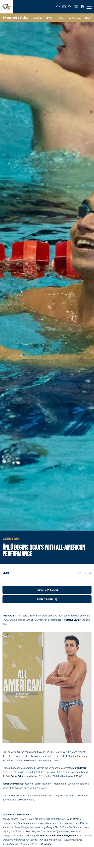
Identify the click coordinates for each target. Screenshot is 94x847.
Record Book (74, 17)
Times (60, 17)
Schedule (37, 17)
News (88, 17)
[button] (58, 6)
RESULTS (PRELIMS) (47, 589)
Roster (49, 17)
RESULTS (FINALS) (47, 599)
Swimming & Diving (15, 17)
